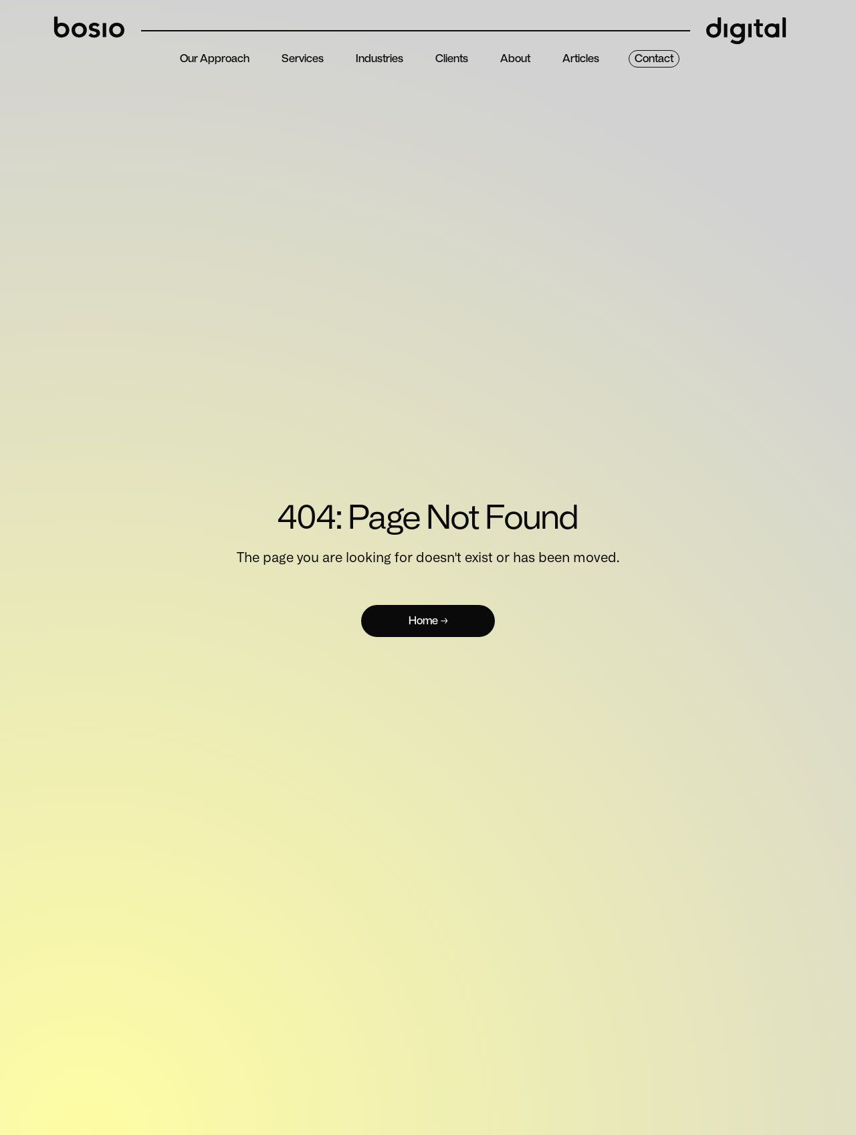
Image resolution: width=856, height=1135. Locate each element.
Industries (379, 58)
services (303, 58)
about (515, 58)
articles (580, 58)
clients (451, 58)
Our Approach (214, 58)
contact (654, 58)
